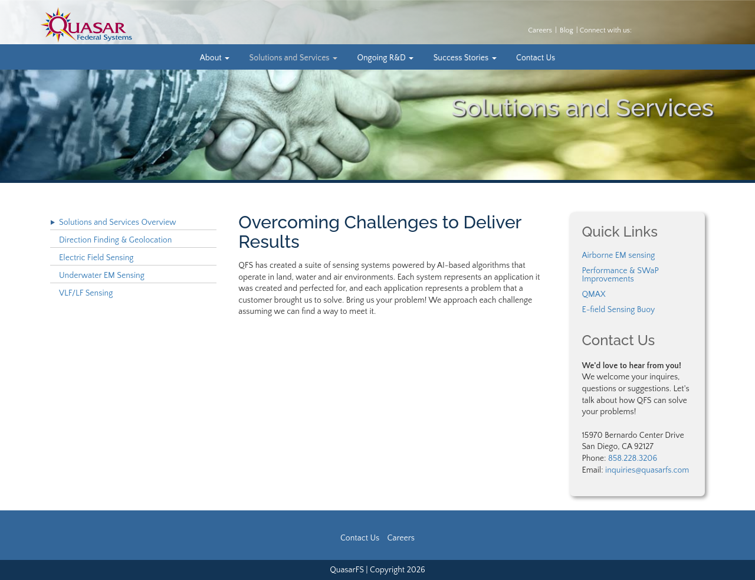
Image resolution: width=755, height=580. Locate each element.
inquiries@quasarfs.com (647, 470)
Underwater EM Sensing (102, 275)
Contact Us (535, 58)
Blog (566, 30)
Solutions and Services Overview (117, 222)
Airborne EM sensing (618, 255)
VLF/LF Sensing (86, 293)
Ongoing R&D (385, 58)
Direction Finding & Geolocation (115, 240)
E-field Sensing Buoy (618, 309)
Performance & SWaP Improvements (620, 275)
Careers (540, 30)
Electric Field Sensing (96, 258)
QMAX (593, 294)
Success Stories (465, 58)
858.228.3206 (632, 458)
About (214, 58)
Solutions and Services (293, 58)
